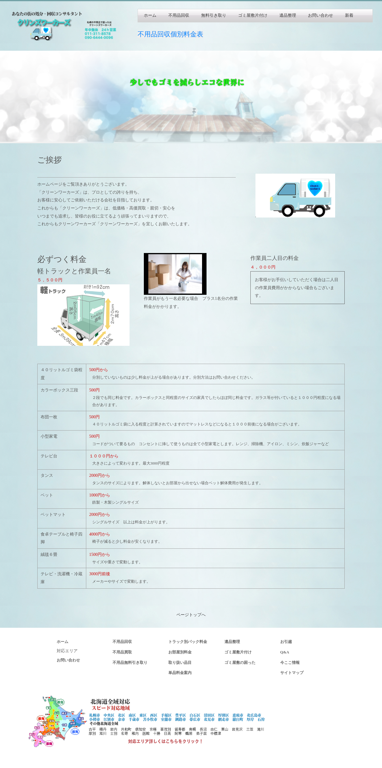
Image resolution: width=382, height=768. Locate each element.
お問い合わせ (320, 15)
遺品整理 (287, 15)
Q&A (284, 652)
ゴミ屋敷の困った (239, 663)
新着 (349, 15)
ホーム (150, 15)
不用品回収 (178, 15)
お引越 (286, 642)
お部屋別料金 (180, 652)
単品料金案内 (180, 673)
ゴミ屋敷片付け (252, 15)
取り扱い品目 (180, 663)
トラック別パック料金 (187, 642)
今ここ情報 (290, 663)
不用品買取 (122, 652)
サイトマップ (292, 673)
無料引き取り (213, 15)
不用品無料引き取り (130, 663)
